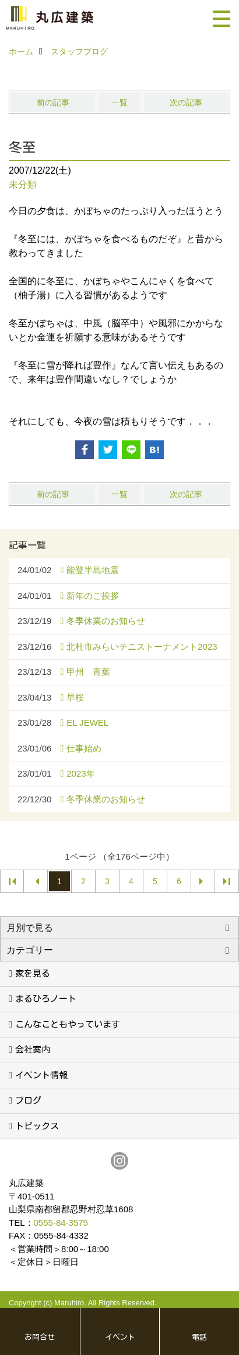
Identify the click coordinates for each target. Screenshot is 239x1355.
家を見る (32, 973)
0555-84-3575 (61, 1223)
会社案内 (32, 1049)
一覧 (119, 102)
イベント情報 (41, 1075)
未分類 (23, 184)
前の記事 (53, 102)
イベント (120, 1337)
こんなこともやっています (67, 1024)
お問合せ (39, 1337)
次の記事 (186, 102)
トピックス (37, 1126)
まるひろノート (45, 998)
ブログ (28, 1100)
